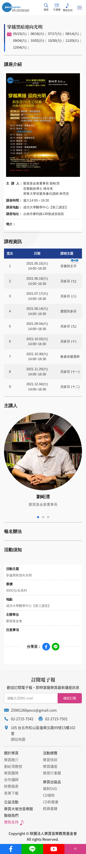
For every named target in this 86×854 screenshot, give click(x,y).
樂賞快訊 (50, 759)
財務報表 (11, 786)
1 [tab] (38, 517)
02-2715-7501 (56, 719)
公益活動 (11, 801)
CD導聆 (49, 795)
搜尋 (46, 7)
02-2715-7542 (22, 719)
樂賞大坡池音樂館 (18, 808)
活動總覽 (50, 752)
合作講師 (11, 779)
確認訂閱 (69, 698)
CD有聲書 (50, 801)
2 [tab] (43, 517)
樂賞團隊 (11, 773)
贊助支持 (68, 7)
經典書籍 (50, 808)
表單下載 (11, 793)
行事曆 (56, 7)
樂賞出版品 (52, 781)
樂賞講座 (50, 766)
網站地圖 (18, 739)
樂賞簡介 (11, 759)
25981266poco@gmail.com (34, 710)
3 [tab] (48, 517)
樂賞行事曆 (52, 773)
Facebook (46, 646)
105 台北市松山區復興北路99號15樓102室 (43, 730)
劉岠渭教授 (13, 766)
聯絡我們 (11, 815)
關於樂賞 (11, 752)
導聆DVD (50, 788)
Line (55, 646)
